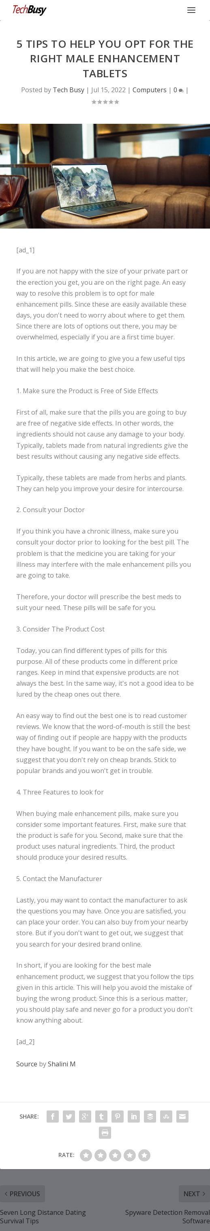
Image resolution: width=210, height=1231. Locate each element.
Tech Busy (68, 89)
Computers (150, 89)
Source (26, 1063)
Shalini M (62, 1063)
